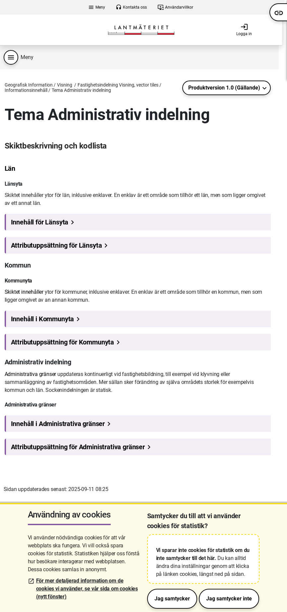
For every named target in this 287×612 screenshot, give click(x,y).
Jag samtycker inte (229, 598)
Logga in (244, 29)
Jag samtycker (172, 598)
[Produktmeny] (11, 57)
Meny (96, 7)
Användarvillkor (175, 7)
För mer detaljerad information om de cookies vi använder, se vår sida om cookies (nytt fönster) (87, 589)
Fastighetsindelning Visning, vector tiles (118, 85)
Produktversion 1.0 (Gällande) (224, 88)
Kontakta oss (131, 7)
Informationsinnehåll (26, 90)
